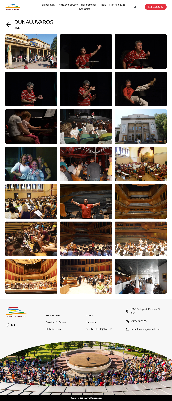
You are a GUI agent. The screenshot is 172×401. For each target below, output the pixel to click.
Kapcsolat (84, 8)
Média (103, 4)
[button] (135, 7)
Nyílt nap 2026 (117, 4)
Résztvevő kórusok (68, 4)
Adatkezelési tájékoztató (99, 329)
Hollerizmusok (88, 4)
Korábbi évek (48, 4)
